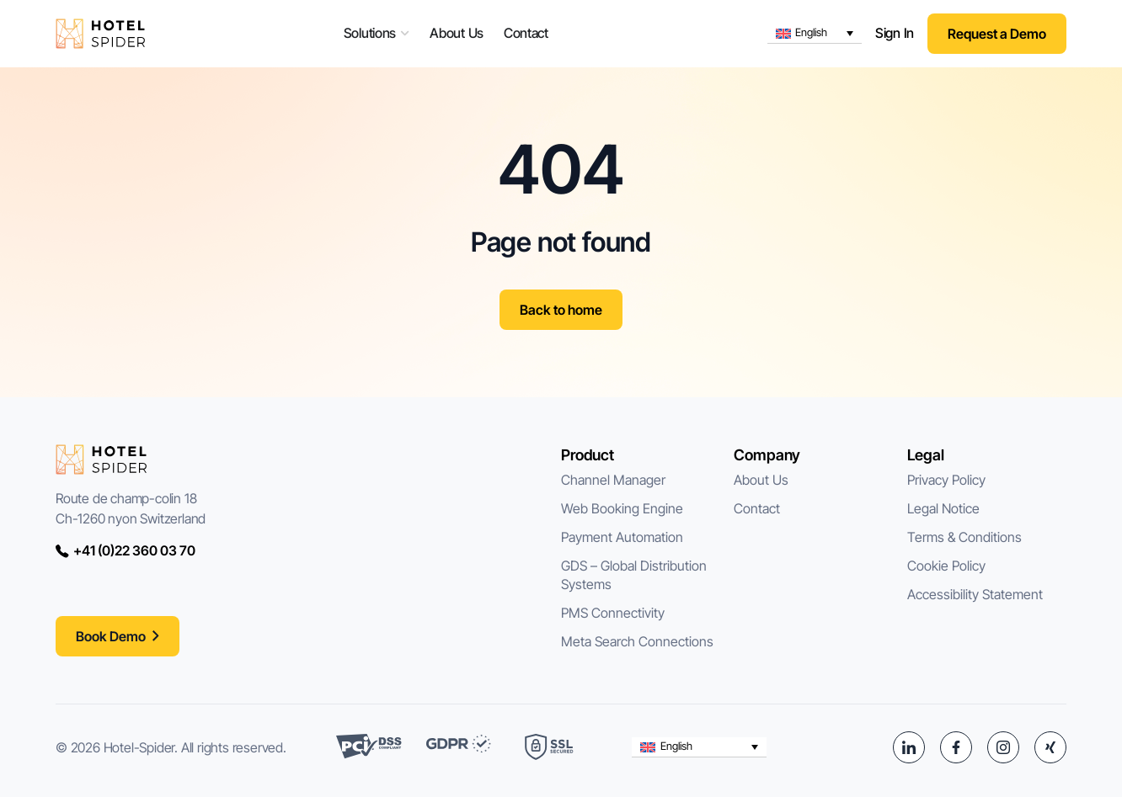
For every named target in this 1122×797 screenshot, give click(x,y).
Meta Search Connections (637, 641)
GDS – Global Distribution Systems (635, 574)
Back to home (561, 309)
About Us (761, 479)
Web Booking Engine (622, 508)
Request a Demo (997, 33)
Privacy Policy (946, 479)
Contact (757, 508)
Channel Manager (613, 479)
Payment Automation (622, 537)
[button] (814, 34)
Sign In (894, 32)
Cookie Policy (946, 565)
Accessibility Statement (975, 594)
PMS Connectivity (613, 612)
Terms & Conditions (964, 537)
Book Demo (111, 636)
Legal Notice (943, 508)
